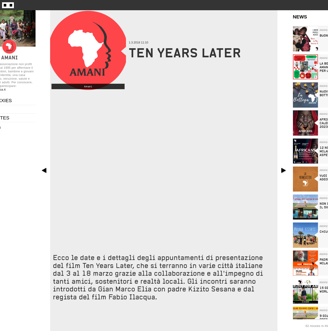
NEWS (300, 16)
